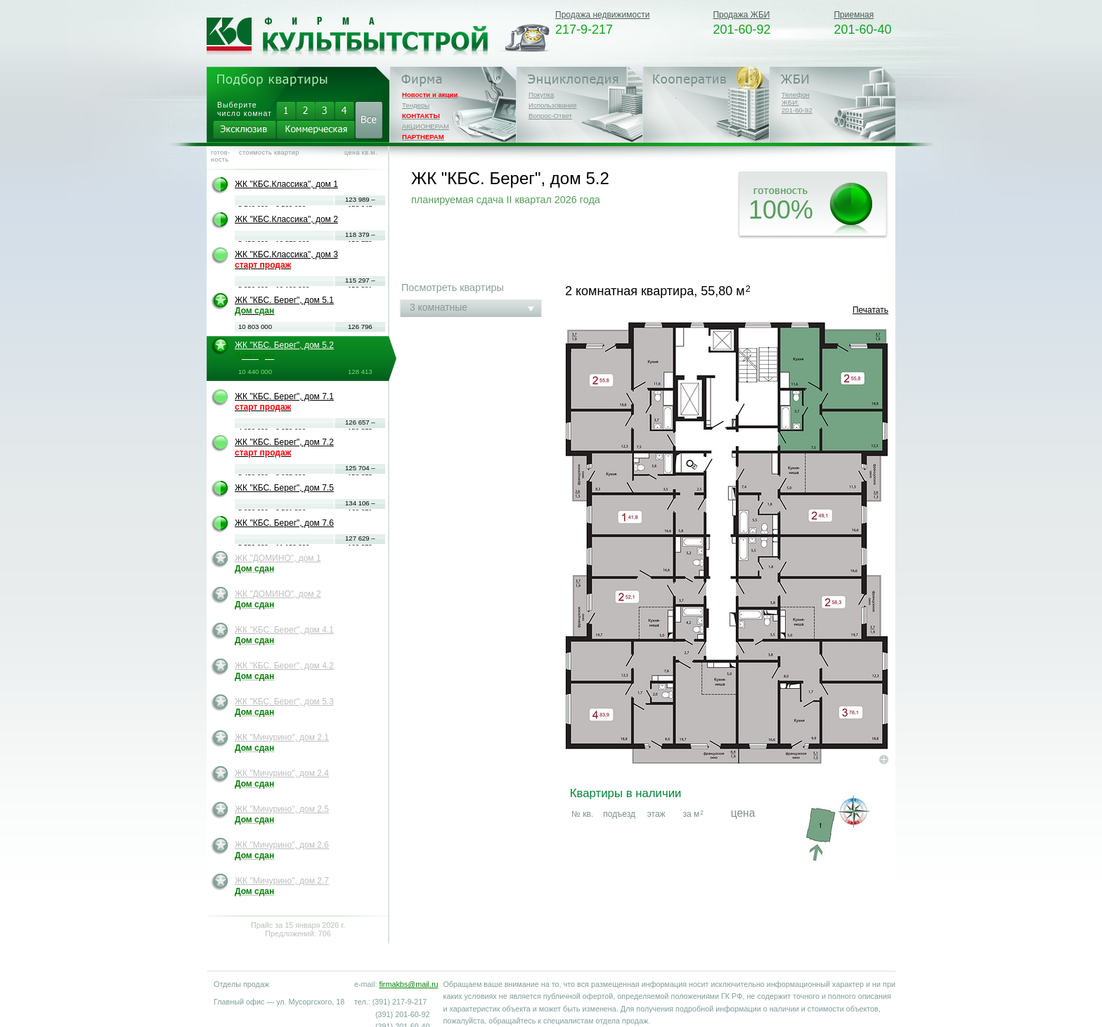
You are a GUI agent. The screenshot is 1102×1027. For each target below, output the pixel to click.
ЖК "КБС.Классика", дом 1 (286, 184)
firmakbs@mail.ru (408, 984)
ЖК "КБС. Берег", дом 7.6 (284, 523)
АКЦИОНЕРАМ (425, 126)
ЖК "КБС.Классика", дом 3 (286, 260)
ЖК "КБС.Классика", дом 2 (286, 219)
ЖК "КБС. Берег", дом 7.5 (284, 488)
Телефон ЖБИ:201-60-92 (797, 102)
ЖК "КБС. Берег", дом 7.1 (284, 402)
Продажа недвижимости (602, 15)
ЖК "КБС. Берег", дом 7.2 (284, 447)
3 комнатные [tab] (438, 307)
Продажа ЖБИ (741, 15)
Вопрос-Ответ (550, 116)
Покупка (541, 94)
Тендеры (415, 105)
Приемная (854, 15)
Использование (553, 105)
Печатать (870, 310)
